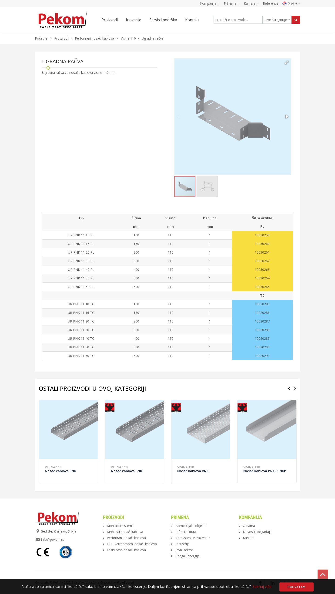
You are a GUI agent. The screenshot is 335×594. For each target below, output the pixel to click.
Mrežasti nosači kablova (125, 532)
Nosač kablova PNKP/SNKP (264, 471)
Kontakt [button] (192, 19)
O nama (249, 525)
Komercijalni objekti (190, 525)
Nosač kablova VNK (193, 471)
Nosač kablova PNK (60, 471)
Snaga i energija (188, 556)
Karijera (249, 538)
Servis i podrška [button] (163, 19)
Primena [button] (232, 3)
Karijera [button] (251, 3)
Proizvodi (61, 38)
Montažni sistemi (120, 525)
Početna (41, 38)
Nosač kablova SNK (126, 471)
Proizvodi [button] (109, 19)
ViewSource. (125, 582)
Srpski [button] (291, 3)
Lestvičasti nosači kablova (126, 550)
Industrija (183, 544)
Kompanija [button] (210, 3)
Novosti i (257, 532)
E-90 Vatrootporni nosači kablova (132, 544)
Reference (270, 3)
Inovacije (133, 19)
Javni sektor (184, 550)
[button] (286, 62)
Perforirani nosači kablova (94, 38)
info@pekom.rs (52, 539)
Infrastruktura (186, 532)
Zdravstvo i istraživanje (193, 538)
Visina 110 (128, 38)
